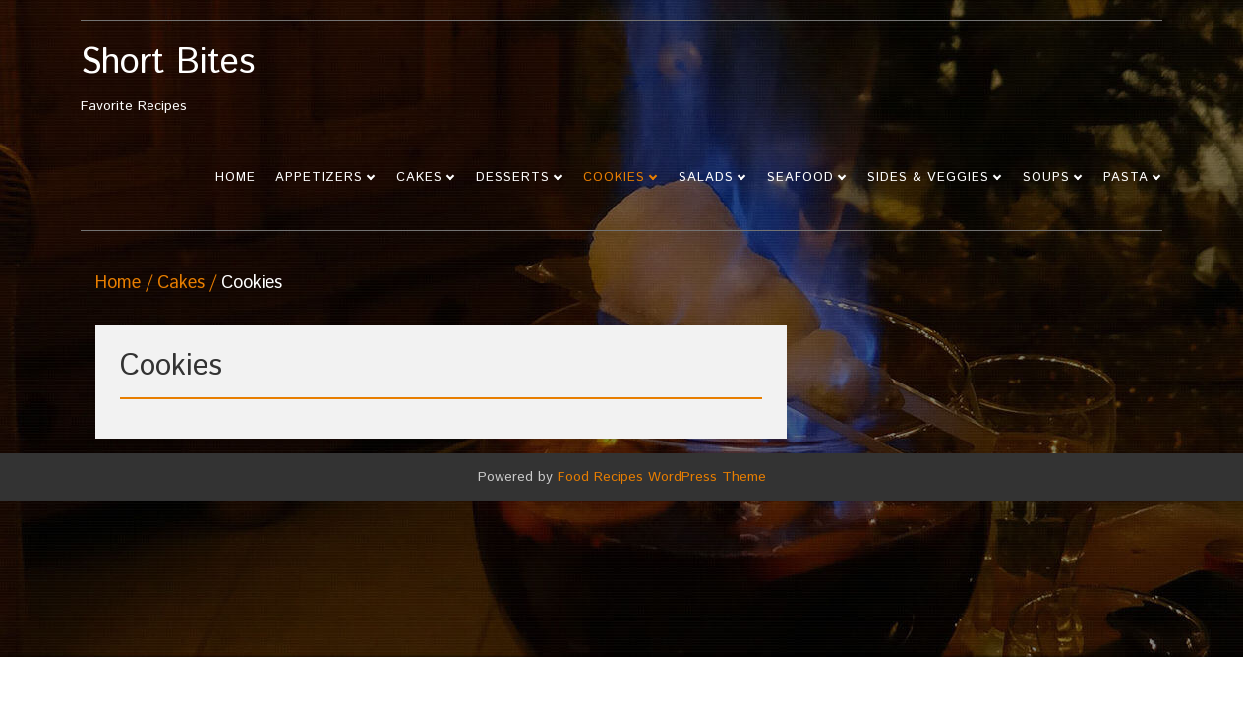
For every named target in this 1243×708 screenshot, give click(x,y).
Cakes (419, 177)
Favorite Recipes (216, 80)
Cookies (614, 177)
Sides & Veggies (928, 177)
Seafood (800, 177)
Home (235, 177)
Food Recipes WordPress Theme (662, 477)
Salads (706, 177)
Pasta (1126, 177)
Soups (1046, 177)
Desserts (513, 177)
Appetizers (319, 177)
